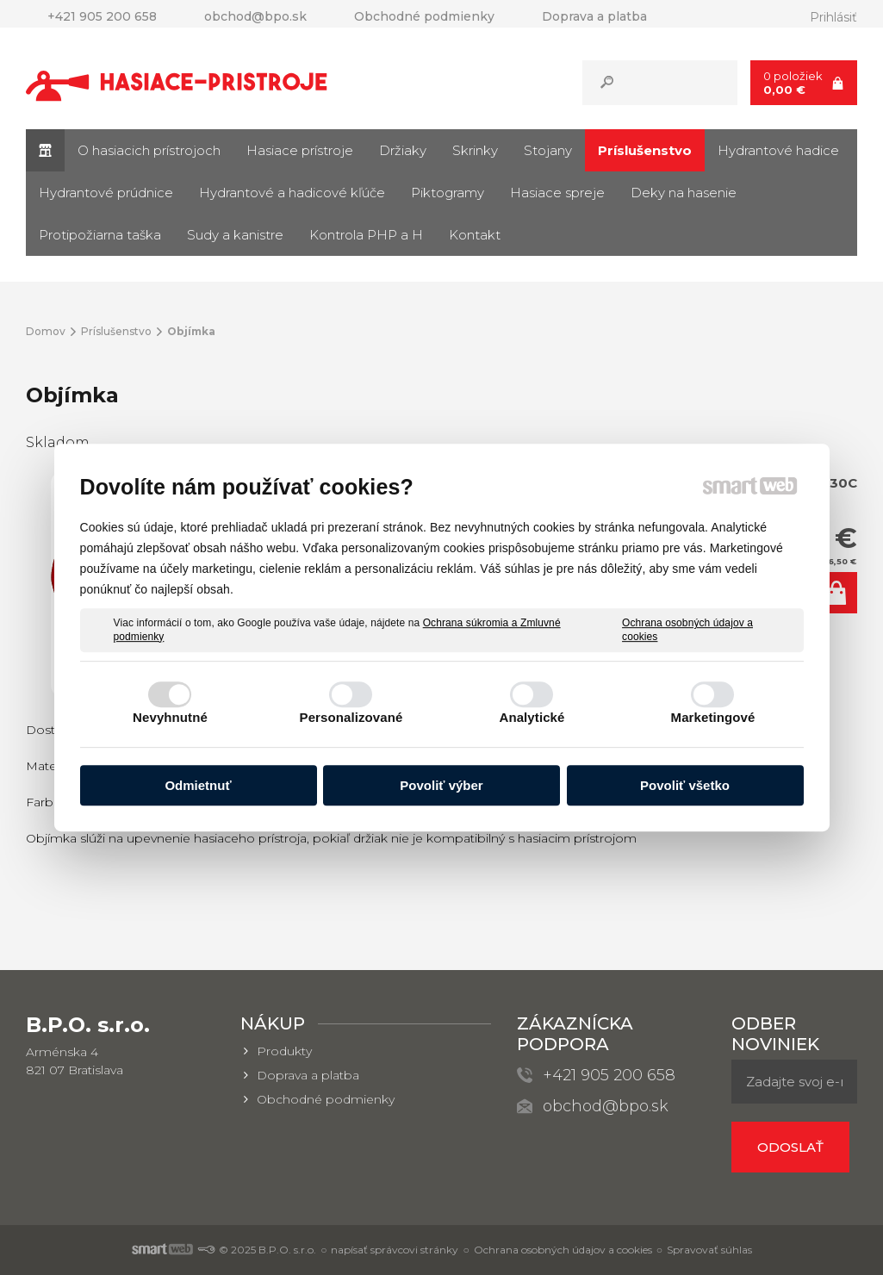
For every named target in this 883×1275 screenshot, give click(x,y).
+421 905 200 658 (609, 1075)
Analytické (531, 717)
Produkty (284, 1051)
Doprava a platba (308, 1075)
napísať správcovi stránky (394, 1249)
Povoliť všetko (685, 785)
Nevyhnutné (170, 717)
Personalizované (351, 717)
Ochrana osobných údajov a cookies (687, 630)
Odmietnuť (198, 785)
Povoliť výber (441, 785)
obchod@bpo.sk (605, 1106)
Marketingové (713, 717)
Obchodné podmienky (326, 1099)
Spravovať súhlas (709, 1249)
